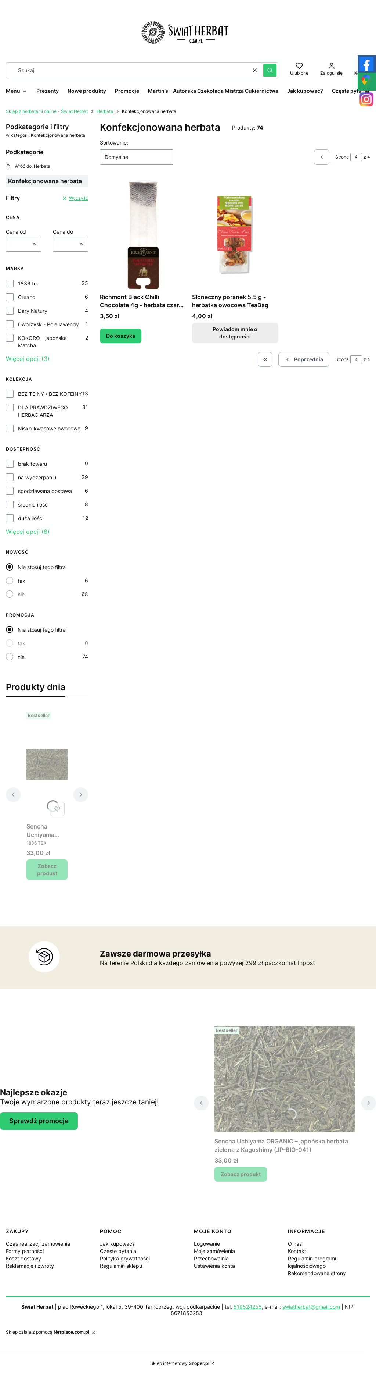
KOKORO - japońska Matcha (42, 341)
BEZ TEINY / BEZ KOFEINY (50, 394)
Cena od (16, 231)
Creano (26, 297)
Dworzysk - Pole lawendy (48, 324)
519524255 (248, 1306)
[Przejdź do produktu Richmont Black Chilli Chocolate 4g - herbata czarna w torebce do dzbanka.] (143, 235)
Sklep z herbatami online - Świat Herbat (47, 111)
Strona (342, 157)
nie (21, 594)
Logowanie (207, 1244)
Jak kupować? (117, 1244)
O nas (295, 1244)
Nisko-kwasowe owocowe (49, 428)
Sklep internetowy (179, 1363)
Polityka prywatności (125, 1258)
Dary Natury (32, 311)
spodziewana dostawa (45, 491)
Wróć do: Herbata (28, 166)
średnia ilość (33, 504)
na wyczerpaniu (37, 477)
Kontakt (297, 1251)
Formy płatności (25, 1251)
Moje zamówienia (214, 1251)
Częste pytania (118, 1251)
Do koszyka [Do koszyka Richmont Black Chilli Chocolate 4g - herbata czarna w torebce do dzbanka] (120, 336)
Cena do (63, 231)
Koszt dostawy (23, 1258)
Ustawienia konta (214, 1266)
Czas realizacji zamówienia (38, 1244)
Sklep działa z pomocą (48, 1332)
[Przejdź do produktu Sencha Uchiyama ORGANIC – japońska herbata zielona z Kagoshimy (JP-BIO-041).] (47, 764)
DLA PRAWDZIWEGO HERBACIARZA (43, 411)
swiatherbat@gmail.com (311, 1306)
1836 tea (29, 283)
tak (21, 581)
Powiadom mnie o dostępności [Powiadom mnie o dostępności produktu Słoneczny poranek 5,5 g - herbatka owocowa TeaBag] (235, 333)
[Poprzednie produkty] (303, 359)
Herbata (105, 111)
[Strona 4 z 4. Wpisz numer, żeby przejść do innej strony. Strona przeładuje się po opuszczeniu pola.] (356, 157)
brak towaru (32, 464)
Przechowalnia (211, 1258)
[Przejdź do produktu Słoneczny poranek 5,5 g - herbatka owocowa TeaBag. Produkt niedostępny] (235, 235)
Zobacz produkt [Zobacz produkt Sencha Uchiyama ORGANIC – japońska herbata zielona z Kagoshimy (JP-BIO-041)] (47, 869)
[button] (269, 70)
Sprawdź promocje (39, 1121)
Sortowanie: (114, 142)
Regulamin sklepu (121, 1266)
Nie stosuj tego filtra (42, 567)
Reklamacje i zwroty (30, 1266)
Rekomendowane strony (317, 1273)
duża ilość (30, 518)
